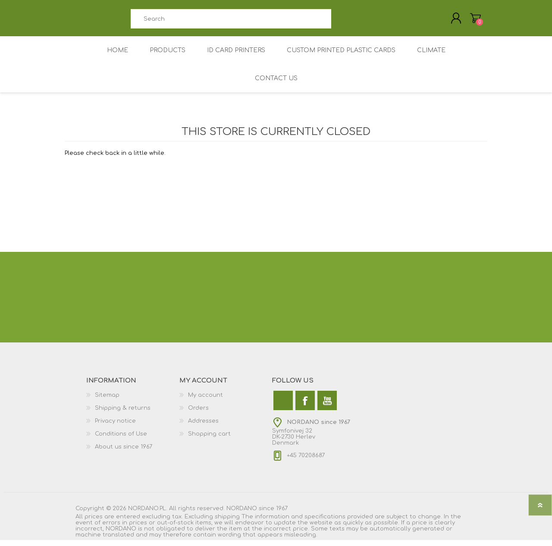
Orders (198, 414)
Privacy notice (115, 427)
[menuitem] (132, 401)
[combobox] (230, 21)
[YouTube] (327, 406)
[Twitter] (283, 406)
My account (205, 401)
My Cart (467, 21)
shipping (227, 523)
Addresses (203, 427)
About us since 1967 (123, 453)
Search (341, 21)
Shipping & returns (123, 414)
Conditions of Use (121, 440)
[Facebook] (305, 406)
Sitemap (107, 401)
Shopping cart (209, 440)
